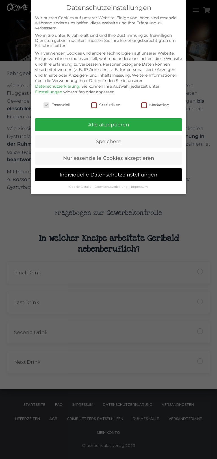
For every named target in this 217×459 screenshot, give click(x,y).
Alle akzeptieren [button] (108, 125)
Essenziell (57, 104)
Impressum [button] (139, 187)
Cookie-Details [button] (80, 187)
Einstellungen (48, 91)
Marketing (155, 104)
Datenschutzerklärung (57, 86)
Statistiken (105, 104)
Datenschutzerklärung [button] (111, 187)
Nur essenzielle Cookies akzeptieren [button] (108, 158)
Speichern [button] (108, 141)
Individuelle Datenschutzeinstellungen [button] (108, 175)
